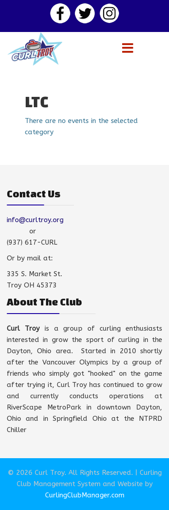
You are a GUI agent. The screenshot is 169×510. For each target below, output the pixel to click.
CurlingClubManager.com (84, 495)
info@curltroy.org (35, 220)
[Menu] (128, 49)
